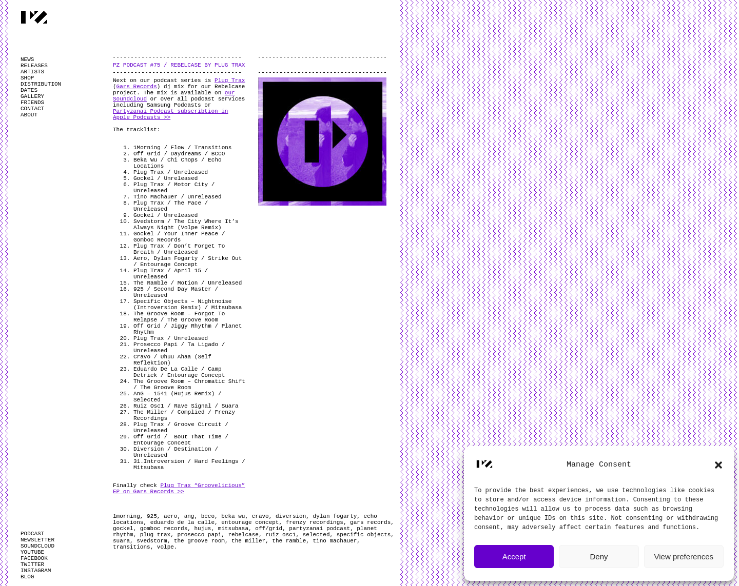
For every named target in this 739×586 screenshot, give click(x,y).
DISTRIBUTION (41, 84)
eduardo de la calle (182, 522)
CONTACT (32, 109)
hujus (202, 529)
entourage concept (250, 522)
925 (152, 516)
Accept (514, 556)
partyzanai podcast (319, 529)
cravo (260, 516)
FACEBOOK (34, 558)
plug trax (155, 535)
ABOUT (29, 115)
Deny (599, 556)
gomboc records (163, 529)
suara (121, 541)
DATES (29, 90)
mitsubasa (233, 529)
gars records (370, 522)
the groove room (199, 541)
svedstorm (152, 541)
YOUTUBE (32, 552)
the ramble (289, 541)
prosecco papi (199, 535)
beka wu (233, 516)
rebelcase (243, 535)
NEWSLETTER (37, 540)
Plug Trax (230, 80)
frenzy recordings (314, 522)
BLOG (27, 577)
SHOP (27, 78)
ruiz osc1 (280, 535)
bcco (208, 516)
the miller (248, 541)
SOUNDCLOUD (37, 546)
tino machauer (335, 541)
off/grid (268, 529)
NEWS (27, 59)
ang (189, 516)
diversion (291, 516)
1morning (126, 516)
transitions (131, 547)
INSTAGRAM (36, 571)
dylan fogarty (335, 516)
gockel (123, 529)
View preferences (684, 556)
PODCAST (32, 534)
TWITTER (32, 564)
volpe (165, 547)
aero (170, 516)
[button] (718, 465)
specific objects (364, 535)
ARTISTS (32, 72)
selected (316, 535)
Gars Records (136, 87)
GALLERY (32, 96)
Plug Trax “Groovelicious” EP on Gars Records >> (179, 488)
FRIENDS (32, 102)
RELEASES (34, 66)
